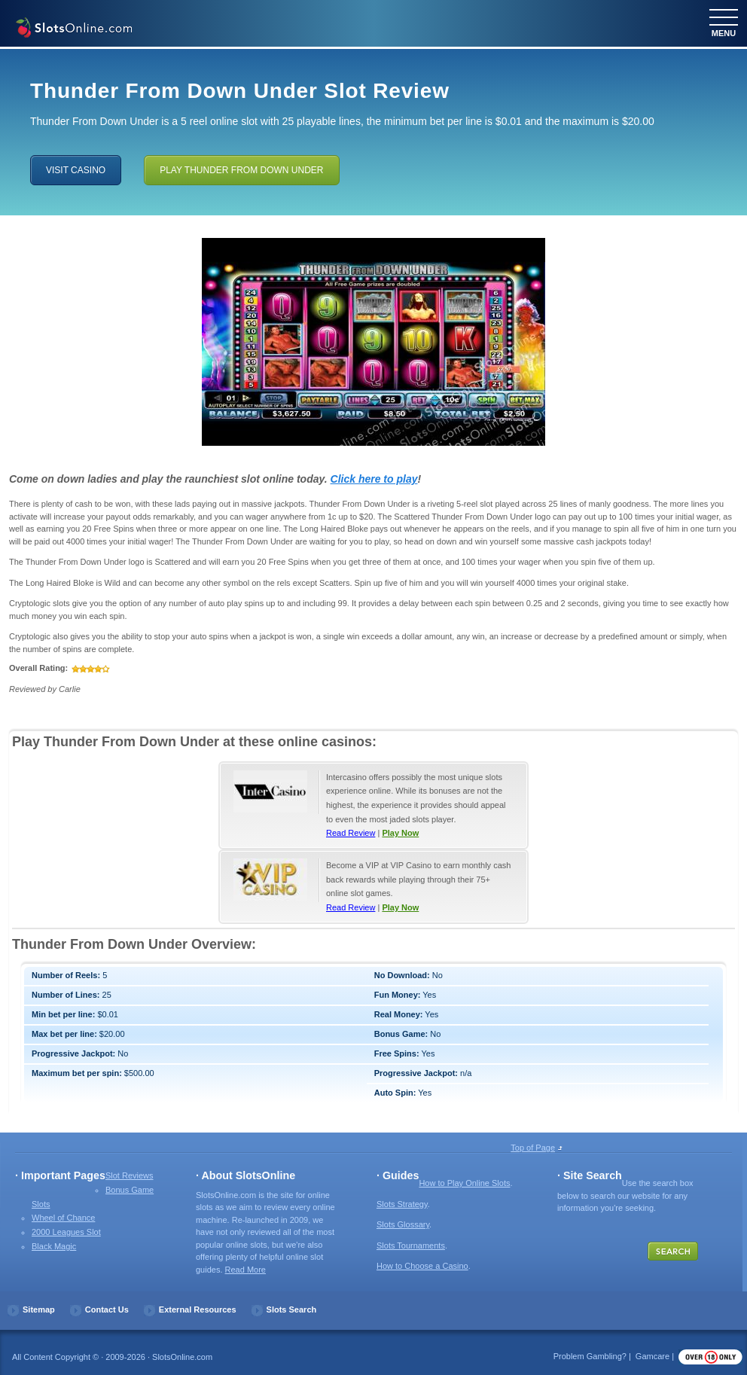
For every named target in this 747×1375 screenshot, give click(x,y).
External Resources (197, 1309)
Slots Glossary (403, 1224)
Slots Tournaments (411, 1245)
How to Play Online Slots (464, 1183)
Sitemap (39, 1309)
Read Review (350, 832)
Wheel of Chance (63, 1217)
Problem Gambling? (590, 1356)
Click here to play (374, 479)
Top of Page (533, 1147)
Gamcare (652, 1356)
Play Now (400, 832)
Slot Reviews (129, 1175)
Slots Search (292, 1309)
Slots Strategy (402, 1204)
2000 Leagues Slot (66, 1231)
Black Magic (54, 1246)
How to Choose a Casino (422, 1265)
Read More (245, 1269)
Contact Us (107, 1309)
